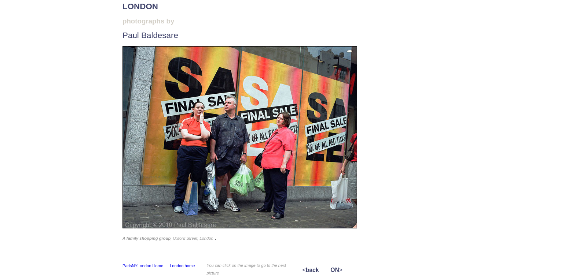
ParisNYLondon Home (142, 266)
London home (182, 266)
